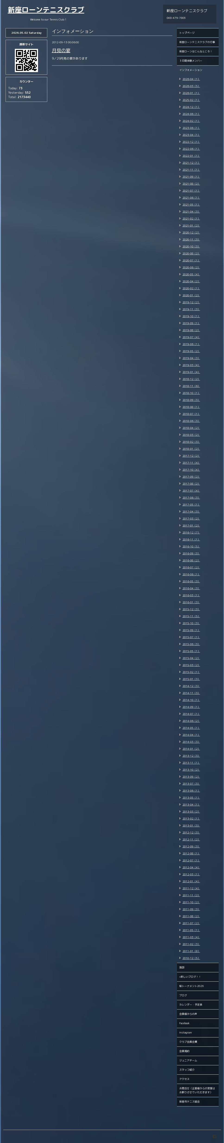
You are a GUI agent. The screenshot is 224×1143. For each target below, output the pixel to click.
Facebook (184, 1023)
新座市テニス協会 (189, 1101)
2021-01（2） (191, 225)
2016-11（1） (191, 539)
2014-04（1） (191, 735)
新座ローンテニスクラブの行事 (197, 42)
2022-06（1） (191, 149)
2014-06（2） (191, 721)
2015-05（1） (191, 651)
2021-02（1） (191, 218)
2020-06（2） (191, 267)
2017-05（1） (191, 505)
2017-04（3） (191, 511)
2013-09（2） (191, 777)
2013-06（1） (191, 791)
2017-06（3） (191, 498)
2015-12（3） (191, 609)
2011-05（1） (191, 930)
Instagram (185, 1032)
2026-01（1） (191, 93)
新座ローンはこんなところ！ (195, 51)
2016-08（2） (191, 560)
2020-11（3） (191, 239)
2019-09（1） (191, 323)
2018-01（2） (191, 449)
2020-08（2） (191, 253)
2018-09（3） (191, 400)
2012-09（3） (191, 846)
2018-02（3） (191, 442)
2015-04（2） (191, 658)
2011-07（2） (191, 923)
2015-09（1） (191, 630)
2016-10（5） (191, 546)
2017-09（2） (191, 477)
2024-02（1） (191, 121)
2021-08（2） (191, 184)
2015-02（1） (191, 672)
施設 (181, 967)
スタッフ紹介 (187, 1070)
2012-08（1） (191, 853)
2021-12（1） (191, 163)
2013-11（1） (191, 763)
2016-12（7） (191, 532)
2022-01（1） (191, 156)
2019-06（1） (191, 344)
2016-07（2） (191, 567)
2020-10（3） (191, 246)
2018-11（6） (191, 386)
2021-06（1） (191, 198)
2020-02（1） (191, 288)
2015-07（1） (191, 637)
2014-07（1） (191, 714)
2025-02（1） (191, 100)
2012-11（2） (191, 839)
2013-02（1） (191, 818)
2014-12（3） (191, 686)
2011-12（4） (191, 888)
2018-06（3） (191, 421)
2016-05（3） (191, 581)
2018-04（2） (191, 428)
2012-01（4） (191, 881)
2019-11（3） (191, 309)
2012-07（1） (191, 860)
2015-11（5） (191, 616)
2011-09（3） (191, 909)
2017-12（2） (191, 456)
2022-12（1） (191, 142)
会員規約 (184, 1051)
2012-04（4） (191, 867)
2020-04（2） (191, 281)
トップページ (187, 33)
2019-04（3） (191, 358)
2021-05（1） (191, 205)
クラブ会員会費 (188, 1042)
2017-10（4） (191, 470)
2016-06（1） (191, 574)
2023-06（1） (191, 128)
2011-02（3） (191, 944)
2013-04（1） (191, 804)
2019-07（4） (191, 337)
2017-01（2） (191, 525)
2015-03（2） (191, 665)
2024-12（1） (191, 107)
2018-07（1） (191, 414)
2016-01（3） (191, 602)
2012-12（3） (191, 832)
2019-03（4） (191, 365)
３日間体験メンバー (190, 61)
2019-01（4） (191, 372)
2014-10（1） (191, 700)
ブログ (183, 995)
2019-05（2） (191, 351)
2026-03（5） (191, 86)
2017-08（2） (191, 484)
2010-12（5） (191, 958)
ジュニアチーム (188, 1060)
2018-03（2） (191, 435)
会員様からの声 (188, 1014)
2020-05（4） (191, 274)
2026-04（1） (191, 79)
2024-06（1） (191, 114)
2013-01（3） (191, 825)
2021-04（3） (191, 211)
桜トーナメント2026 (191, 986)
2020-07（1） (191, 260)
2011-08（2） (191, 916)
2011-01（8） (191, 951)
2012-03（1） (191, 874)
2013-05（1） (191, 798)
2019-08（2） (191, 330)
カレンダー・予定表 (190, 1004)
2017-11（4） (191, 463)
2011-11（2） (191, 895)
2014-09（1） (191, 707)
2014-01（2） (191, 749)
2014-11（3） (191, 693)
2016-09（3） (191, 553)
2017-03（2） (191, 518)
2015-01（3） (191, 679)
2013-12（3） (191, 756)
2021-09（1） (191, 177)
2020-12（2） (191, 232)
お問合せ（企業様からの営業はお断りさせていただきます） (197, 1090)
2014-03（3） (191, 742)
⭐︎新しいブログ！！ (190, 977)
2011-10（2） (191, 902)
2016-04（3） (191, 588)
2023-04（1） (191, 135)
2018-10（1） (191, 393)
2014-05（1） (191, 728)
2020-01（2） (191, 295)
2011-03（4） (191, 937)
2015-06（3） (191, 644)
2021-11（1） (191, 170)
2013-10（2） (191, 770)
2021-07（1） (191, 191)
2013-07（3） (191, 784)
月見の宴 (61, 50)
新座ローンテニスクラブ (46, 10)
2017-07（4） (191, 491)
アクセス (184, 1079)
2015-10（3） (191, 623)
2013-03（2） (191, 811)
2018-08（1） (191, 407)
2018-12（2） (191, 379)
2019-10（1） (191, 316)
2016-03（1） (191, 595)
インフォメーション (190, 70)
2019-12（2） (191, 302)
